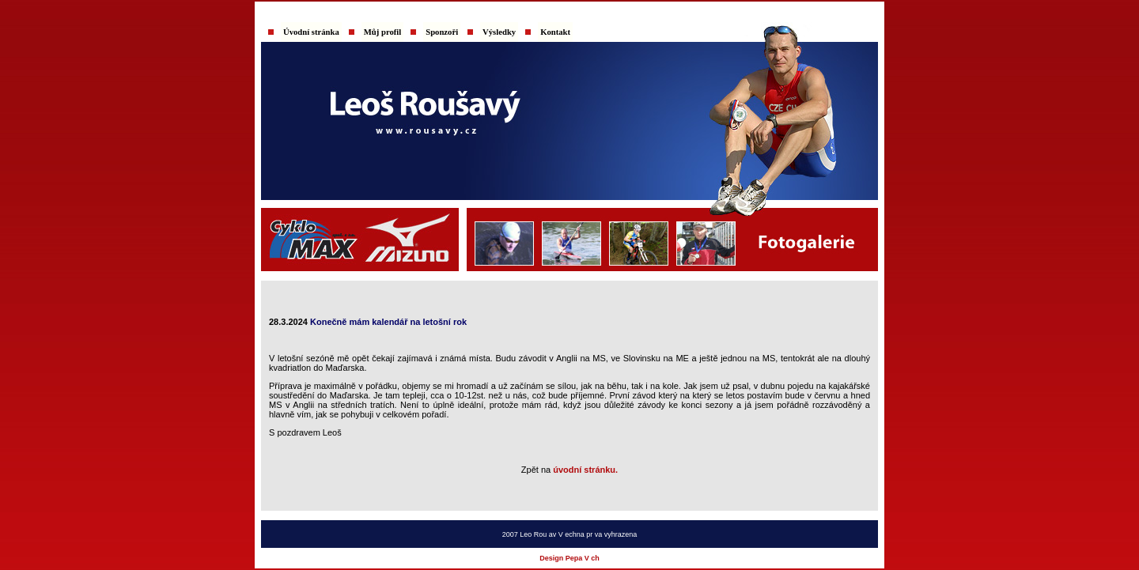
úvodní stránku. (585, 469)
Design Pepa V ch (569, 558)
